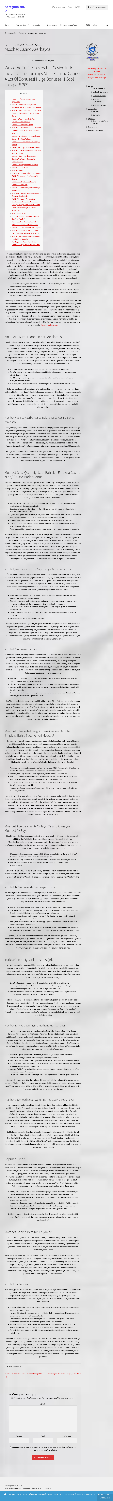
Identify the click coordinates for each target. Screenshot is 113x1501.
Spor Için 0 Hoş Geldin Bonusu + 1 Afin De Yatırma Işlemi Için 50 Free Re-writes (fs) (26, 208)
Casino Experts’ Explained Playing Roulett (63, 1373)
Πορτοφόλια (21, 25)
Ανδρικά (96, 111)
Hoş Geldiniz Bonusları (20, 239)
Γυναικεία (96, 115)
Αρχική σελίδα (11, 33)
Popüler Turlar (17, 162)
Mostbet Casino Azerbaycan (22, 124)
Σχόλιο (43, 1404)
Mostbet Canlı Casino (20, 167)
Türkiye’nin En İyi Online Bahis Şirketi (26, 147)
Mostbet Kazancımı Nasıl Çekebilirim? (26, 236)
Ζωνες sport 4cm (99, 88)
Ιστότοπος (66, 1436)
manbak (30, 45)
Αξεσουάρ (36, 25)
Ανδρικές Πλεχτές (99, 96)
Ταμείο (70, 7)
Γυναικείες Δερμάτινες (97, 100)
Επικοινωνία (51, 25)
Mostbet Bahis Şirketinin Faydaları (25, 165)
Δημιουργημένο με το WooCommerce (37, 1488)
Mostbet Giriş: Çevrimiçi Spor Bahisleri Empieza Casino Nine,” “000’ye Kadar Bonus (26, 113)
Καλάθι (77, 7)
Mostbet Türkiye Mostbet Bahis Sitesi (26, 245)
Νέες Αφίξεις (22, 33)
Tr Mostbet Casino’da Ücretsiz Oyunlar (26, 173)
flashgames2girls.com (49, 325)
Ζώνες (7, 25)
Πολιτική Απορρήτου (68, 25)
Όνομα (19, 1436)
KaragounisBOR (15, 9)
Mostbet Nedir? (18, 170)
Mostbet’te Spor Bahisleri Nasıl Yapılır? (26, 227)
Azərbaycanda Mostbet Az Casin (24, 242)
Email (43, 1436)
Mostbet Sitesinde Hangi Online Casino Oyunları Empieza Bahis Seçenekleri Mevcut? (26, 130)
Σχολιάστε (38, 45)
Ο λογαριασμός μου (58, 7)
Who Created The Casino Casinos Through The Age (23, 1375)
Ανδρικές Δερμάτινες (100, 92)
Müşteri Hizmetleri (19, 213)
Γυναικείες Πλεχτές (99, 105)
